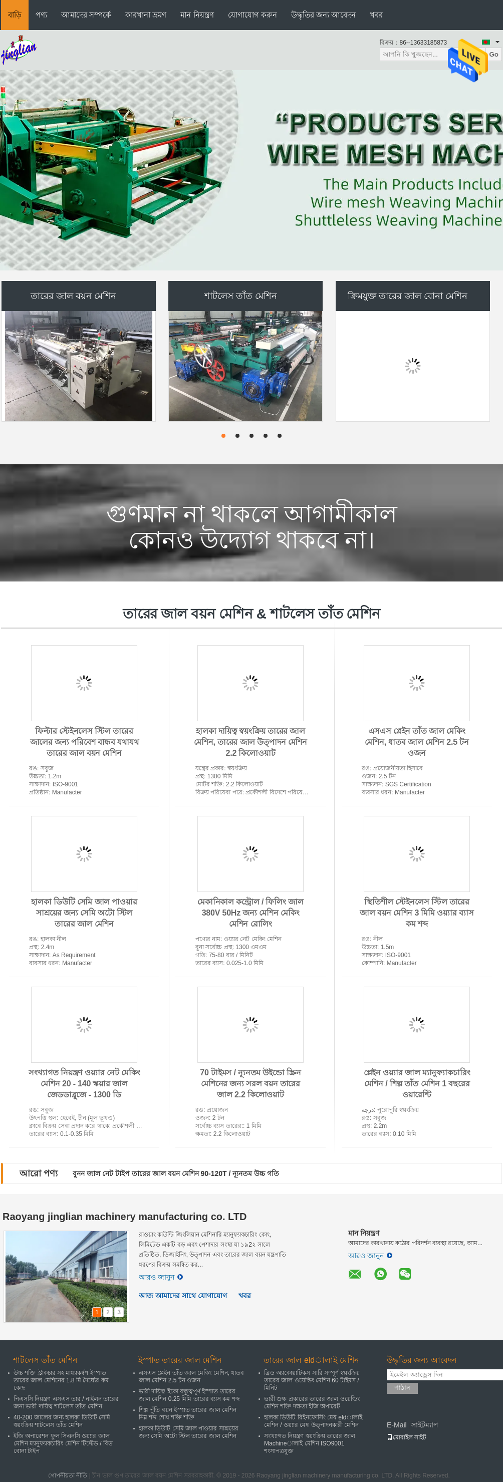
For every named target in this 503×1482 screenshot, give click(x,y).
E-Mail (397, 1425)
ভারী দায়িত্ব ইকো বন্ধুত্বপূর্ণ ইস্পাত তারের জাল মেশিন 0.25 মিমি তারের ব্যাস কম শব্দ (189, 1395)
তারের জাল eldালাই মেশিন (311, 1360)
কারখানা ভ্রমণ (145, 15)
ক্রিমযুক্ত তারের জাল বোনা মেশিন (407, 296)
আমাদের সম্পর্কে (86, 15)
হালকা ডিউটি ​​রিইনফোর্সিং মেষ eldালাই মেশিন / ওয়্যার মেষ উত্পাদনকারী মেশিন (313, 1421)
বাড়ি (15, 15)
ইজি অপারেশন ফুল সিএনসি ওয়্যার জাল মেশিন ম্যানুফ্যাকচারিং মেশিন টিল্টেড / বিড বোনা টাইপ (63, 1443)
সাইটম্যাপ (424, 1425)
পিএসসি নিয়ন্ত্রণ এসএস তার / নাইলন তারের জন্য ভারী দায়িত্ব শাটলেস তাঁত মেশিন (66, 1402)
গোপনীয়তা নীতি (67, 1475)
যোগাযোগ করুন (252, 15)
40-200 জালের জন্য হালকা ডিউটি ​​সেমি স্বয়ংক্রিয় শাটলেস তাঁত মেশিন (62, 1421)
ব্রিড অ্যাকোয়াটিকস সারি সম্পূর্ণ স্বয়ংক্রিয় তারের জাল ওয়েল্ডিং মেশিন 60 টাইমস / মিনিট (312, 1380)
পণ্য (41, 15)
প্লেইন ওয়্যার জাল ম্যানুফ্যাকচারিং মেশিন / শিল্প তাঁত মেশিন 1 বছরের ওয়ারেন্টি (417, 1083)
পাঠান (402, 1387)
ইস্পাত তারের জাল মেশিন (180, 1360)
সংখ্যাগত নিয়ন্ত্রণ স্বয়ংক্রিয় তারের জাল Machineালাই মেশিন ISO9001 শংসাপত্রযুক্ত (309, 1443)
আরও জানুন (161, 1277)
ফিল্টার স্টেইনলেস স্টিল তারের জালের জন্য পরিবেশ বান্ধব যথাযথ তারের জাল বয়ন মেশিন (84, 742)
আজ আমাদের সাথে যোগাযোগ (183, 1296)
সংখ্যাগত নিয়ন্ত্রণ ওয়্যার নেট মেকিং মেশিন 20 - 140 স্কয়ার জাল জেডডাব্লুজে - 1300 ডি (84, 1083)
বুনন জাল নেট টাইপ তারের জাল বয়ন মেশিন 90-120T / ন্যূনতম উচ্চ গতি (176, 1173)
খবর (376, 15)
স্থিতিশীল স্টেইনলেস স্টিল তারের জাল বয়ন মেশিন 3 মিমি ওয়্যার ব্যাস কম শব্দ (416, 913)
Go (493, 54)
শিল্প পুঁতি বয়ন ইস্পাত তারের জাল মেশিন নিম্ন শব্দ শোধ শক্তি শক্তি (187, 1413)
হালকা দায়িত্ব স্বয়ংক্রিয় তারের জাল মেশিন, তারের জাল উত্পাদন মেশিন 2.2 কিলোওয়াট (250, 742)
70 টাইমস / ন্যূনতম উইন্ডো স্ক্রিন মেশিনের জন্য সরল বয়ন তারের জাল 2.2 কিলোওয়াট (250, 1083)
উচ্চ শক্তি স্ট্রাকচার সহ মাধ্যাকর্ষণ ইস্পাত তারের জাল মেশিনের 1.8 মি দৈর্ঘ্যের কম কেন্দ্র (61, 1380)
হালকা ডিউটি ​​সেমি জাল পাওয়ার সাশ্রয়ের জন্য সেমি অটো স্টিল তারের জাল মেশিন (84, 913)
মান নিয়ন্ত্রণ (196, 15)
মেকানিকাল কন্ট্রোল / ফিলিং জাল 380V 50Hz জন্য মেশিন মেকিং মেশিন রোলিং (250, 913)
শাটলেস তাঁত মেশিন (240, 296)
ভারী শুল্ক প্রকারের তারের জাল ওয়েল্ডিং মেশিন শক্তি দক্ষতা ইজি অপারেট (312, 1402)
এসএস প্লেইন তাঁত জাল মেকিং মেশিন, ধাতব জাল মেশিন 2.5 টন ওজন (417, 742)
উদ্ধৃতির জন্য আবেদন (323, 15)
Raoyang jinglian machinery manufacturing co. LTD (124, 1216)
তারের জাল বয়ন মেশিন (73, 296)
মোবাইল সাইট (406, 1437)
